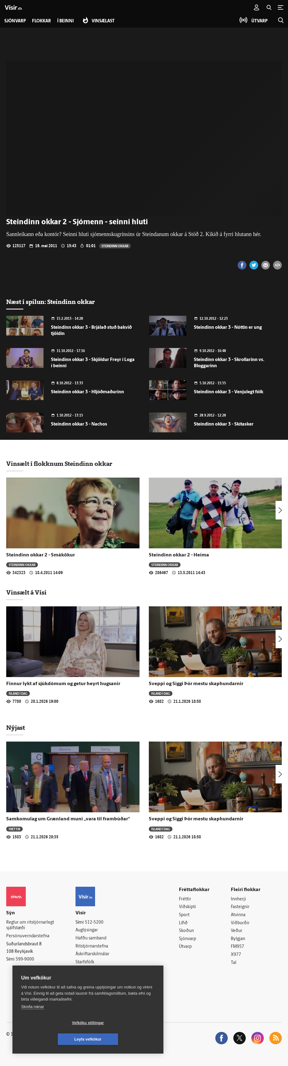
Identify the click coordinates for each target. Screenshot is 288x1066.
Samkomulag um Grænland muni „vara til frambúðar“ (68, 819)
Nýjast (15, 727)
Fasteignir (240, 907)
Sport (184, 915)
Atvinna (238, 915)
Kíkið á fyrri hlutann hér (232, 234)
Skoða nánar (32, 1023)
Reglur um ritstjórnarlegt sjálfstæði (30, 925)
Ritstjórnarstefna (91, 946)
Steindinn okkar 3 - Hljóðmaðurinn (87, 392)
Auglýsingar (86, 930)
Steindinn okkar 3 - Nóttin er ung (228, 327)
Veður (236, 931)
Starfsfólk (84, 962)
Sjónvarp (187, 939)
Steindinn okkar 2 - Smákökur (40, 555)
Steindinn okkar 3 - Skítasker (224, 424)
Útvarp (185, 946)
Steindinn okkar (115, 245)
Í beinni (65, 21)
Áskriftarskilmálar (92, 954)
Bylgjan (238, 939)
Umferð (83, 970)
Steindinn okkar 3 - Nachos (79, 424)
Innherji (238, 899)
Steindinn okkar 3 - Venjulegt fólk (228, 392)
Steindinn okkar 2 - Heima (179, 555)
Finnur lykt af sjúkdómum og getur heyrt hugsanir (63, 683)
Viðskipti (187, 907)
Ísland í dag (18, 693)
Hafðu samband (90, 938)
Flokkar (41, 21)
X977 (236, 954)
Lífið (183, 923)
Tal (233, 963)
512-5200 (94, 922)
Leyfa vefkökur (125, 1039)
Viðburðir (240, 923)
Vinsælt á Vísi (26, 592)
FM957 (237, 946)
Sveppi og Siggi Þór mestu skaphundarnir (196, 683)
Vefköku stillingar (51, 1039)
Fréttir (14, 829)
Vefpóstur (84, 978)
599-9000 (25, 959)
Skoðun (186, 931)
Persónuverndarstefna (27, 936)
